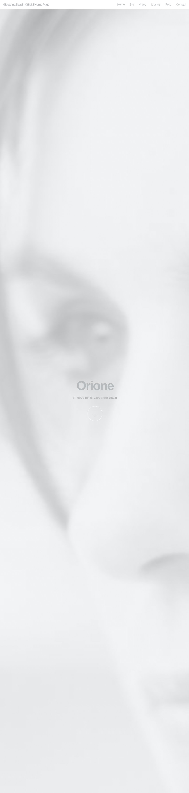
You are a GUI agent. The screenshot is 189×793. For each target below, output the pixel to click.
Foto (168, 4)
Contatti (181, 4)
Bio (132, 4)
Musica (155, 4)
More (95, 413)
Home (121, 4)
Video (142, 4)
